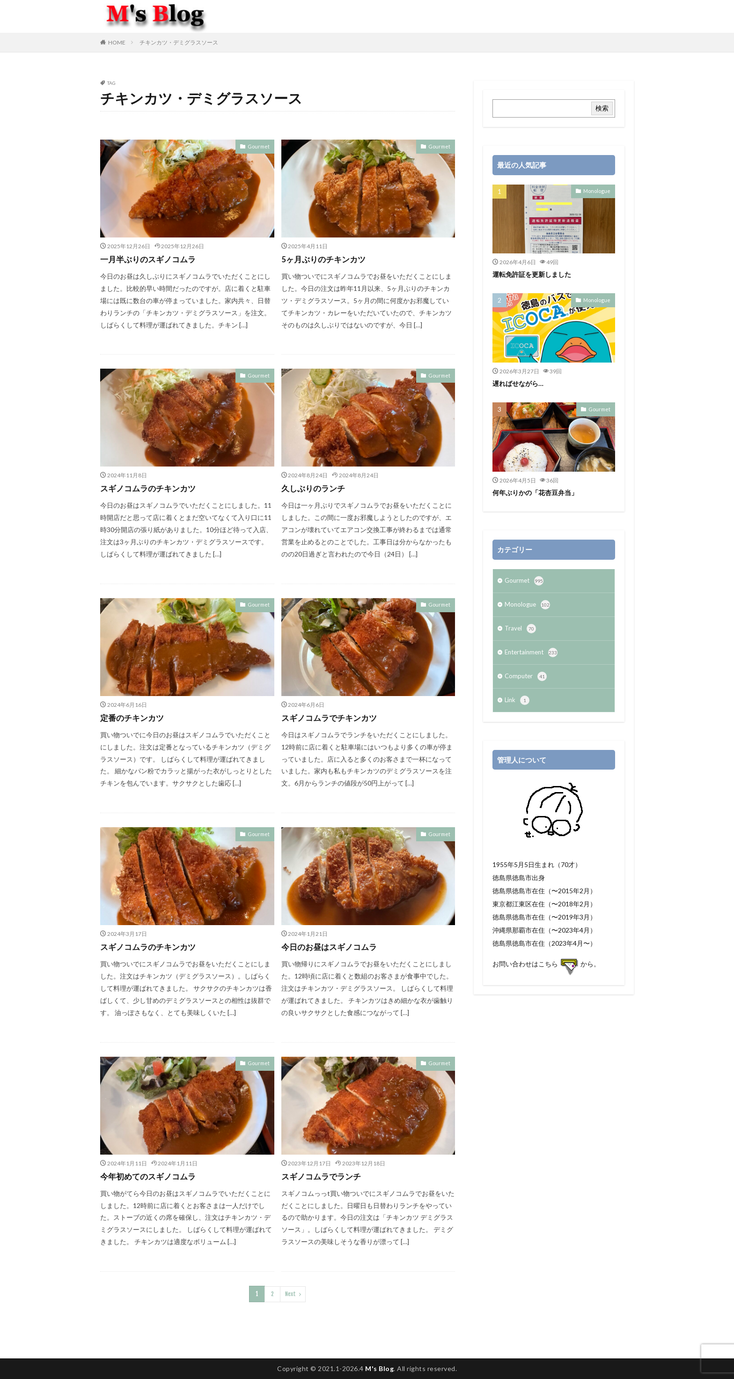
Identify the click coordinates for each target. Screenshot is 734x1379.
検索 (602, 108)
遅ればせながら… (519, 383)
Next (290, 1293)
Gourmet (260, 146)
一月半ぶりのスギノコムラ (150, 259)
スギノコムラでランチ (323, 1176)
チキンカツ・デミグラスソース (178, 42)
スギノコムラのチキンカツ (150, 488)
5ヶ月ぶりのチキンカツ (325, 259)
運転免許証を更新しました (534, 274)
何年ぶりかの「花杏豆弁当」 (538, 492)
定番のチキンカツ (134, 717)
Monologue (598, 190)
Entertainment (533, 656)
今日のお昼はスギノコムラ (331, 947)
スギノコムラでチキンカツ (331, 717)
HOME (116, 42)
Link (517, 706)
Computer (527, 681)
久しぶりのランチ (315, 488)
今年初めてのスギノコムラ (150, 1176)
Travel (521, 631)
